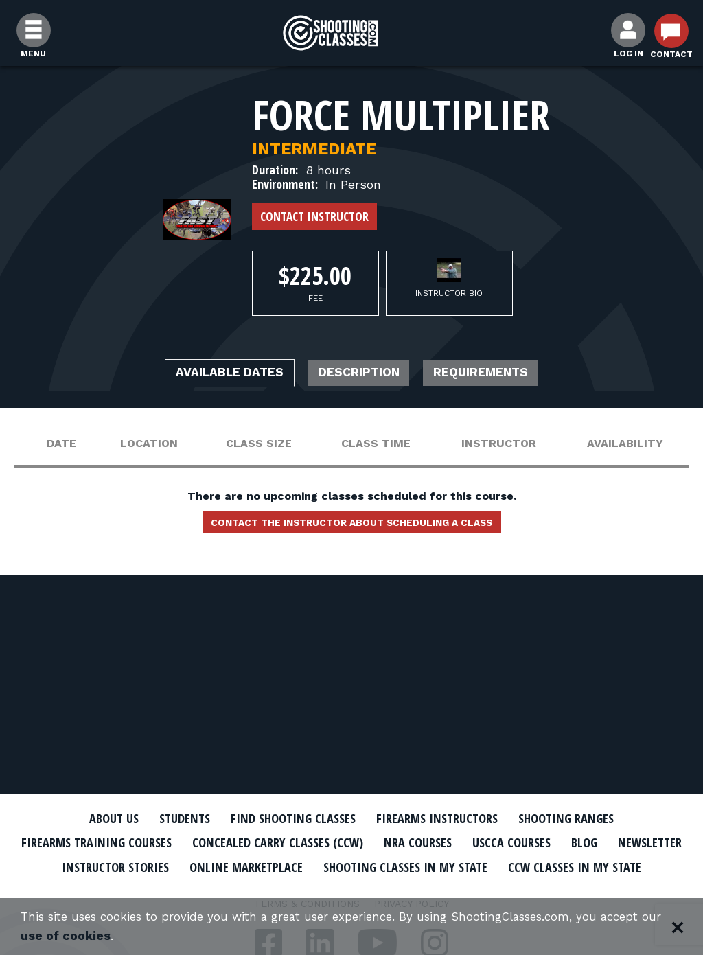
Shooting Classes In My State (542, 865)
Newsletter (104, 865)
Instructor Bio (449, 293)
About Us (88, 818)
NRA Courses (472, 842)
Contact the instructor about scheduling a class (351, 526)
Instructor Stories (222, 865)
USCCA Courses (574, 842)
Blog (653, 842)
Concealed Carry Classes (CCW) (319, 842)
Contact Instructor (314, 216)
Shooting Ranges (588, 818)
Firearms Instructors (445, 818)
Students (166, 818)
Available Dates (211, 374)
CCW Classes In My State (351, 889)
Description (360, 374)
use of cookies (133, 935)
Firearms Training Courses (119, 842)
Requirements (501, 374)
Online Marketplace (367, 865)
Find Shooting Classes (286, 818)
